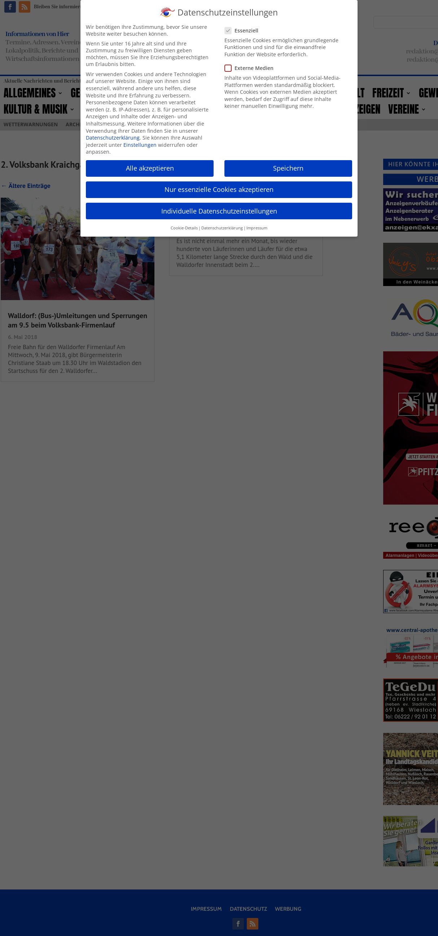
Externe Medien (252, 68)
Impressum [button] (256, 227)
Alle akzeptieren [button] (150, 168)
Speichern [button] (288, 168)
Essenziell (244, 30)
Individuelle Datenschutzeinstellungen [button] (219, 211)
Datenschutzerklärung (113, 137)
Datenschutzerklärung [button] (222, 227)
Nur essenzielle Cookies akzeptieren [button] (219, 189)
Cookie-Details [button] (184, 227)
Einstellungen (140, 144)
